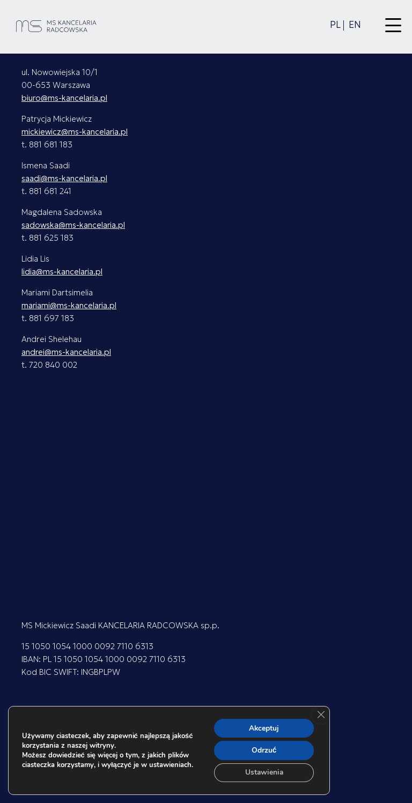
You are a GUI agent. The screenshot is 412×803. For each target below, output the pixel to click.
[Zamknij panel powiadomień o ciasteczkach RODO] (320, 714)
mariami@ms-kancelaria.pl (68, 305)
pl (335, 24)
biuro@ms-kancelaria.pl (64, 98)
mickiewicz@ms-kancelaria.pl (74, 132)
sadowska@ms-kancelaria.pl (73, 225)
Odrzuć (263, 750)
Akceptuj (263, 727)
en (355, 24)
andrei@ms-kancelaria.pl (66, 352)
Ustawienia (263, 772)
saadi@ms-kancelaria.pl (64, 178)
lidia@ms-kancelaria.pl (61, 271)
